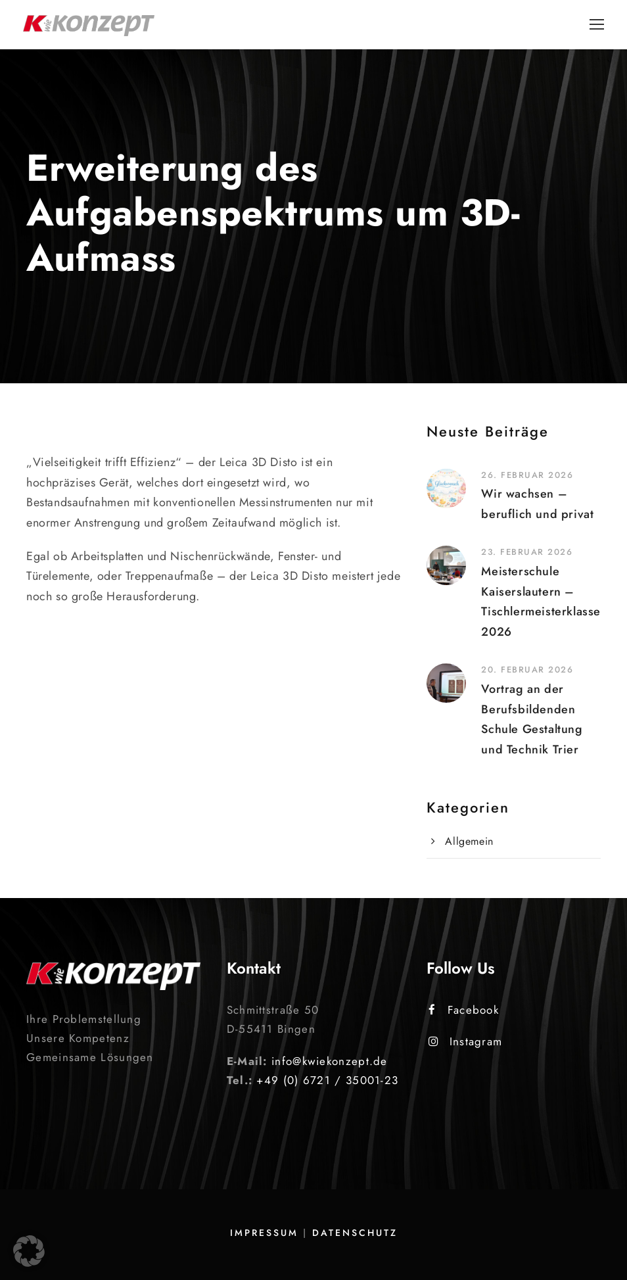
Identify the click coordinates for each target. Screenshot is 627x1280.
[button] (29, 1251)
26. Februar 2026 (527, 475)
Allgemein (469, 841)
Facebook (464, 1010)
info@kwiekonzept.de (329, 1061)
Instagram (465, 1041)
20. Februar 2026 (527, 669)
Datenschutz (355, 1232)
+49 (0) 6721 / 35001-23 (327, 1080)
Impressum (264, 1232)
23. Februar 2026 (526, 552)
